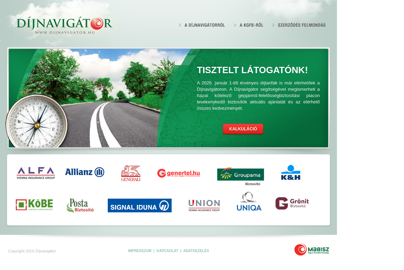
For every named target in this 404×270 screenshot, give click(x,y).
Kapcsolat (168, 251)
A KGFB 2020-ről (249, 24)
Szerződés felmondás (299, 24)
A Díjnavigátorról (202, 24)
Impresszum (140, 251)
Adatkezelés (196, 251)
